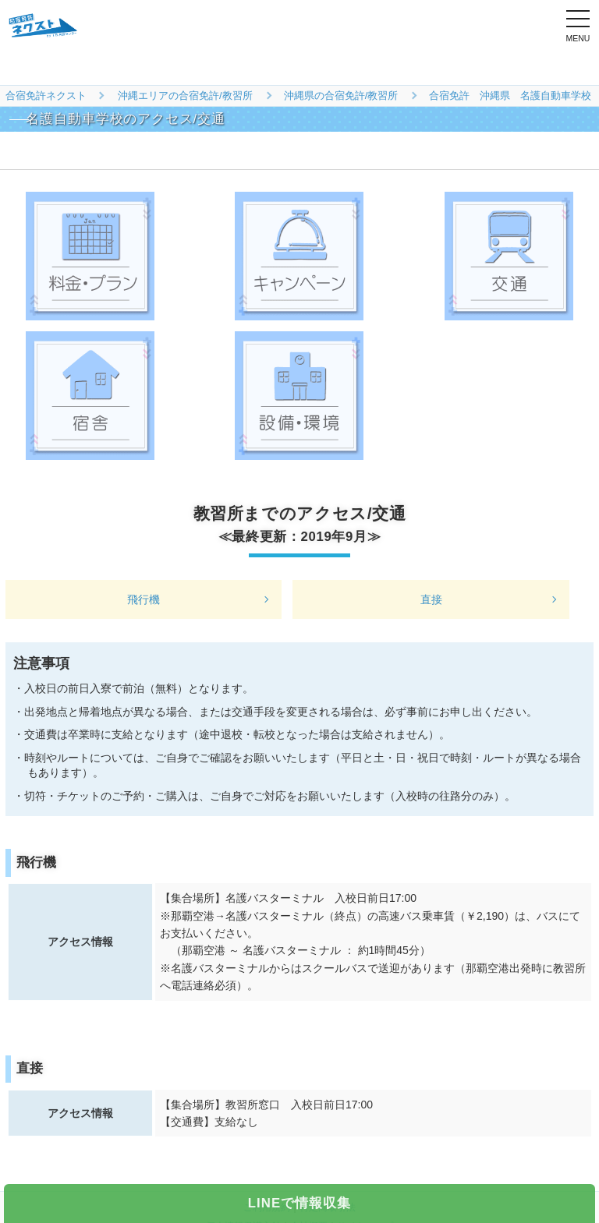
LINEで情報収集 (299, 1203)
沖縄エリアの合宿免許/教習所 (185, 95)
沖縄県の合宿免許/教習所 (341, 95)
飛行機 (143, 599)
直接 (431, 599)
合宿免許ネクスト (46, 95)
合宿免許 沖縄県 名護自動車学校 (510, 95)
